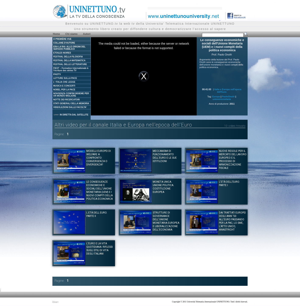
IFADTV (57, 74)
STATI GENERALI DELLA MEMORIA (71, 103)
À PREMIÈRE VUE (62, 39)
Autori (86, 34)
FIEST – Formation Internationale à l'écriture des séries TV (70, 69)
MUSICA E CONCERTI (64, 86)
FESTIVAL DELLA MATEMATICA (69, 60)
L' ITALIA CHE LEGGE (64, 82)
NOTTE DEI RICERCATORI (66, 99)
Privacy (55, 302)
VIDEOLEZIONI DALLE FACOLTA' (70, 107)
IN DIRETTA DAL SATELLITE (70, 115)
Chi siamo (71, 34)
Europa (216, 96)
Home (56, 34)
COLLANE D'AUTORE (64, 43)
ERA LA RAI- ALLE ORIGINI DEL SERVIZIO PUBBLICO (69, 48)
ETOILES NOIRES (62, 53)
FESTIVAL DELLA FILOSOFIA (68, 57)
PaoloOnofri (228, 96)
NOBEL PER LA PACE (64, 89)
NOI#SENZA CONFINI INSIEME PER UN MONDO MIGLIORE (71, 94)
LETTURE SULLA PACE (65, 78)
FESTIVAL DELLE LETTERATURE (70, 64)
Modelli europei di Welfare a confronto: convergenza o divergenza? (98, 157)
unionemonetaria (222, 99)
